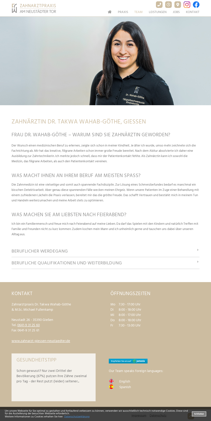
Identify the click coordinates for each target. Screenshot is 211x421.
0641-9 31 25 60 (28, 325)
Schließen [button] (199, 414)
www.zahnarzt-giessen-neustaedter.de (41, 341)
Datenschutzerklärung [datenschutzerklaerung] (77, 416)
